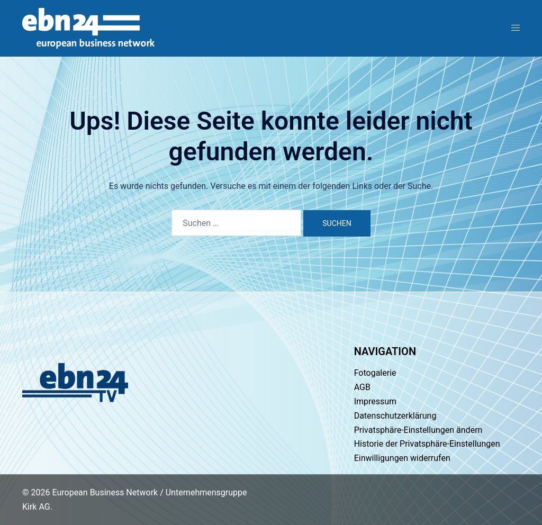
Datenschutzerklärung (395, 416)
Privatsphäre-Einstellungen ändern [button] (418, 430)
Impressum (375, 401)
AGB (362, 387)
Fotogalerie (375, 373)
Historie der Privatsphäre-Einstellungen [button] (427, 444)
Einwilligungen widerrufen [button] (402, 458)
